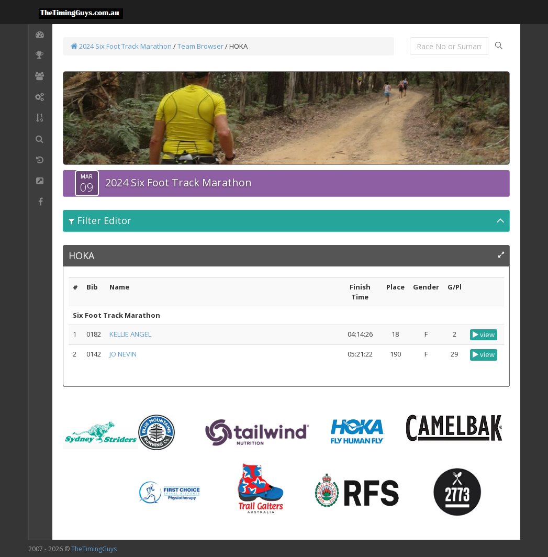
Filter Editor (100, 220)
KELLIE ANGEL (130, 334)
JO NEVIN (123, 354)
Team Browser (200, 46)
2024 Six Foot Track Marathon (121, 46)
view (484, 334)
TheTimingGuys (94, 548)
